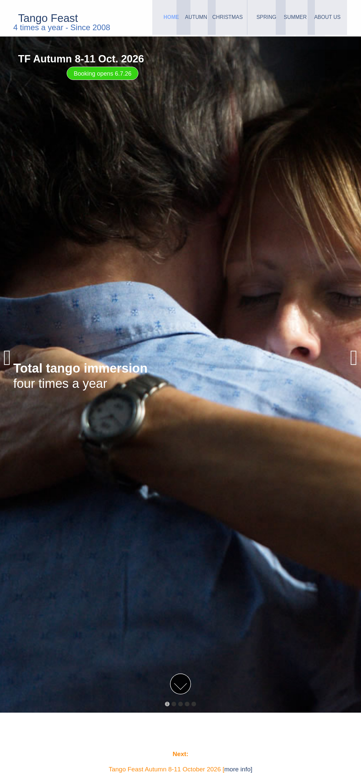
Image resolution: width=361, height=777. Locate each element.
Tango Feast (51, 18)
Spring (243, 18)
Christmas (203, 18)
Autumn (164, 18)
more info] (238, 769)
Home (124, 18)
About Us (323, 18)
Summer (283, 18)
